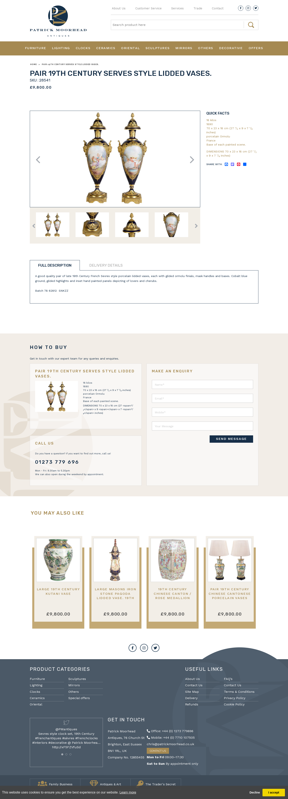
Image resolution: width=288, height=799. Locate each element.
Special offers (79, 698)
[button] (62, 754)
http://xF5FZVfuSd (66, 747)
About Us (119, 8)
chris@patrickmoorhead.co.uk (170, 744)
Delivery (191, 698)
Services (177, 8)
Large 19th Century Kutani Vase (58, 591)
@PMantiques (66, 729)
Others (205, 48)
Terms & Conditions (239, 692)
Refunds (191, 704)
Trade (197, 8)
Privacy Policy (234, 698)
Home (33, 64)
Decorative (231, 48)
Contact (218, 8)
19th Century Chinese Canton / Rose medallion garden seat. (172, 595)
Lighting (61, 48)
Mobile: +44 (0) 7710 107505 (171, 737)
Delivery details (106, 265)
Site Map (192, 692)
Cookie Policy (234, 704)
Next (190, 159)
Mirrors (183, 48)
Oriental (130, 48)
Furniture (35, 48)
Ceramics (106, 48)
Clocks (83, 48)
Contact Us (193, 685)
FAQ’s (228, 679)
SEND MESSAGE (231, 439)
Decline (254, 792)
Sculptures (158, 48)
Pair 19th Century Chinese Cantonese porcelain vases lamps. (230, 595)
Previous (39, 159)
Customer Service (148, 8)
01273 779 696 (57, 462)
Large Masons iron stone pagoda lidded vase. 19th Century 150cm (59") (115, 595)
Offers (256, 48)
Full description (54, 265)
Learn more (127, 792)
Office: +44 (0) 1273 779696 (170, 731)
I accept (273, 792)
